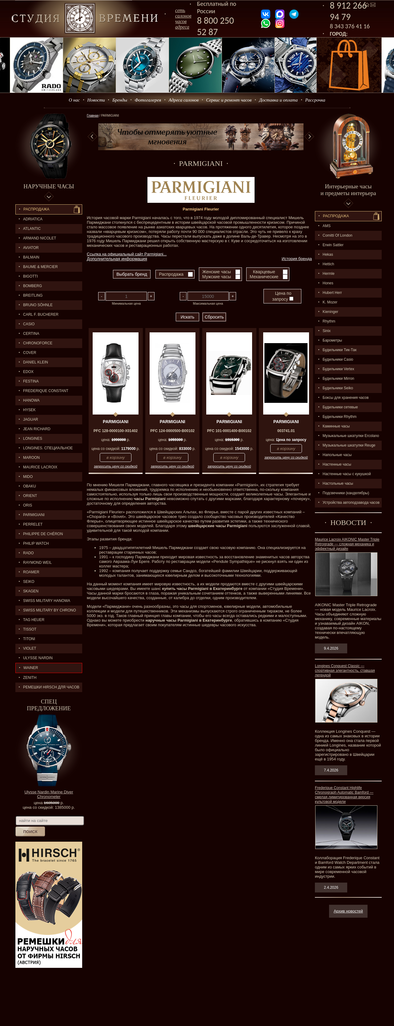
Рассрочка (315, 100)
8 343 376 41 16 (350, 26)
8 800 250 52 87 (215, 26)
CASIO (28, 324)
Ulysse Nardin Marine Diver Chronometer (48, 794)
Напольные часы (337, 455)
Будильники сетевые (340, 407)
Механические (264, 276)
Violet (29, 648)
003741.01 (286, 431)
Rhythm (329, 321)
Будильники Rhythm (339, 417)
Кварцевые (264, 271)
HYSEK (29, 410)
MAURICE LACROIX (40, 467)
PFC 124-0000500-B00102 (172, 431)
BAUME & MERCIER (40, 267)
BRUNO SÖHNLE (38, 305)
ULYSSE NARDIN (38, 658)
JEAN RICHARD (36, 429)
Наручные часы (48, 186)
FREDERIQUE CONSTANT (45, 391)
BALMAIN (31, 257)
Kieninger (330, 312)
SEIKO (28, 581)
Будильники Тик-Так (339, 350)
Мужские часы (216, 276)
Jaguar (30, 419)
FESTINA (31, 381)
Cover (29, 353)
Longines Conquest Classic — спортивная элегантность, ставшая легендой (345, 670)
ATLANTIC (32, 228)
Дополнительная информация (117, 258)
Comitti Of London (337, 235)
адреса (182, 27)
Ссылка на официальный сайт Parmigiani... (127, 254)
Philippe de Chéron (43, 534)
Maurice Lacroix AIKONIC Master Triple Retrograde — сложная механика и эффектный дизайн (347, 544)
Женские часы (216, 271)
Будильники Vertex (338, 369)
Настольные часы (338, 483)
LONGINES (32, 438)
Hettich (328, 264)
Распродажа (36, 209)
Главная (92, 115)
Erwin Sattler (333, 245)
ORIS (27, 505)
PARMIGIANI (34, 515)
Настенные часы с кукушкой (347, 474)
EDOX (28, 372)
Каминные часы (336, 426)
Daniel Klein (35, 362)
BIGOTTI (30, 276)
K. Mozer (330, 302)
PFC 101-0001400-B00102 (229, 431)
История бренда (297, 258)
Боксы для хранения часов (346, 397)
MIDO (28, 477)
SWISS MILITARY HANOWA (46, 601)
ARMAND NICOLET (39, 238)
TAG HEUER (33, 620)
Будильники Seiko (338, 388)
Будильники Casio (338, 359)
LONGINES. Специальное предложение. (44, 449)
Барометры (332, 340)
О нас (74, 100)
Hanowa (31, 400)
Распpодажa (336, 216)
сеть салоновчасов (183, 16)
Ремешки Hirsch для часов (51, 687)
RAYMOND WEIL (37, 562)
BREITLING (32, 295)
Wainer (30, 668)
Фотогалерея (148, 100)
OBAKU (29, 486)
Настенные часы (337, 464)
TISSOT (29, 629)
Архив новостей (348, 911)
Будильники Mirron (338, 378)
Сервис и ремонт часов (229, 100)
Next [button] (309, 137)
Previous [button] (92, 137)
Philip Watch (36, 543)
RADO (28, 553)
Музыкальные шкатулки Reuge (349, 445)
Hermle (329, 273)
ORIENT (30, 496)
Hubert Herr (332, 293)
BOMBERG (32, 286)
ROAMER (31, 572)
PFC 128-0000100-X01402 (116, 431)
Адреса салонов (184, 100)
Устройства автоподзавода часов (351, 502)
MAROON (31, 457)
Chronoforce (37, 343)
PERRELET (32, 524)
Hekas (328, 254)
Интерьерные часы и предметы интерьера (348, 189)
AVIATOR (31, 248)
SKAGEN (30, 591)
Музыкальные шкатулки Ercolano (351, 436)
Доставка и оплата (278, 100)
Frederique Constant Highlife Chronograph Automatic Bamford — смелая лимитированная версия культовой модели (344, 795)
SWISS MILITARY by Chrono (49, 610)
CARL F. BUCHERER (40, 314)
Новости (96, 100)
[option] (201, 136)
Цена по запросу (282, 296)
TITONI (29, 639)
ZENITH (29, 677)
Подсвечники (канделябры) (346, 493)
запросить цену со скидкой (115, 466)
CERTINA (31, 333)
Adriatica (32, 219)
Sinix (327, 331)
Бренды (119, 100)
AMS (327, 226)
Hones (328, 283)
